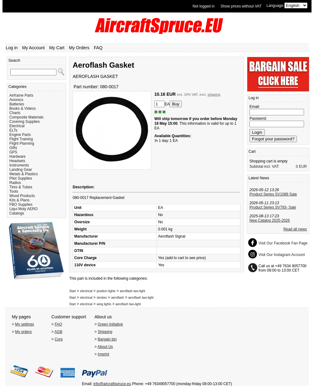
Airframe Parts (21, 95)
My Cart (57, 47)
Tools (13, 191)
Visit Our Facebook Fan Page (282, 243)
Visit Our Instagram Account (281, 255)
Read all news (295, 229)
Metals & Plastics (23, 174)
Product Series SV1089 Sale (273, 194)
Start (72, 291)
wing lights (104, 304)
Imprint (103, 354)
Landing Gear (20, 169)
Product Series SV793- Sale (272, 207)
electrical (86, 291)
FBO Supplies (20, 204)
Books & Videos (22, 108)
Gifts (13, 148)
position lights (106, 291)
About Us (105, 347)
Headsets (17, 161)
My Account (33, 47)
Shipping (105, 332)
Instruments (19, 165)
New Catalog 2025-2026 (269, 220)
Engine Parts (20, 135)
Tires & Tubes (20, 187)
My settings (24, 324)
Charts (14, 113)
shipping (213, 94)
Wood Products (22, 196)
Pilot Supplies (20, 178)
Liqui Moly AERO (23, 209)
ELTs (13, 130)
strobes (102, 297)
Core (59, 339)
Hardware (17, 156)
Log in (12, 47)
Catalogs (16, 213)
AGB (58, 332)
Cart (252, 151)
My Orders (79, 47)
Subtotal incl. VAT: (264, 166)
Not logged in (203, 6)
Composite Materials (26, 117)
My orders (23, 332)
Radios (15, 183)
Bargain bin (107, 339)
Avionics (16, 100)
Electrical (17, 126)
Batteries (16, 104)
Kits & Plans (19, 200)
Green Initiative (110, 324)
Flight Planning (21, 143)
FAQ (98, 47)
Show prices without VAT (241, 6)
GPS (13, 152)
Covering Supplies (24, 121)
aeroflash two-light (132, 291)
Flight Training (21, 139)
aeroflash (117, 297)
